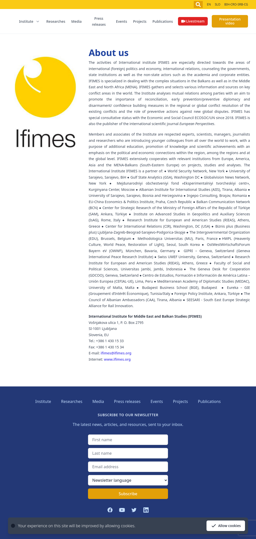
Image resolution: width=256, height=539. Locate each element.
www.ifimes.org (117, 359)
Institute (43, 401)
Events (121, 21)
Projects (139, 21)
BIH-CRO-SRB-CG (236, 4)
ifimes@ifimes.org (116, 353)
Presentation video (230, 21)
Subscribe (128, 493)
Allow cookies (226, 526)
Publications (162, 21)
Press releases (99, 21)
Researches (55, 21)
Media (76, 21)
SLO (217, 4)
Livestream (193, 21)
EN (209, 4)
